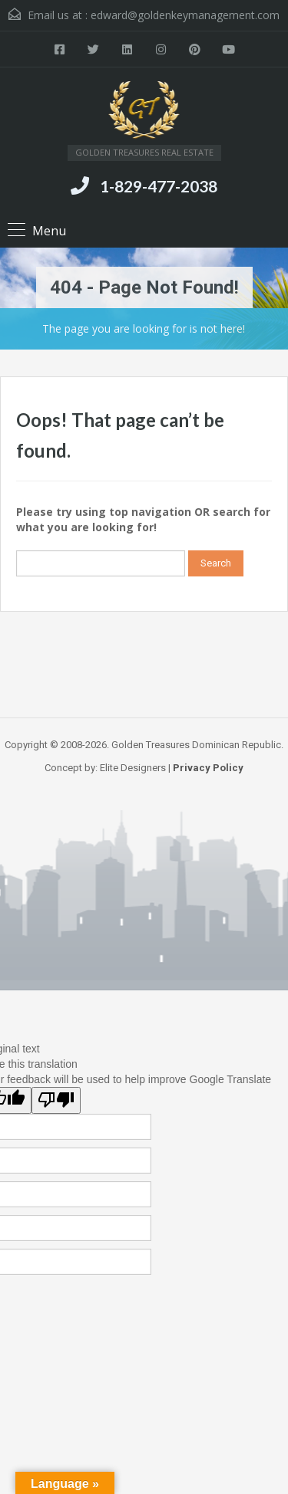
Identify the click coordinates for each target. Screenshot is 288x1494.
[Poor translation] (56, 1100)
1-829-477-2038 (158, 185)
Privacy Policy (208, 767)
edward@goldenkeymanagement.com (185, 15)
